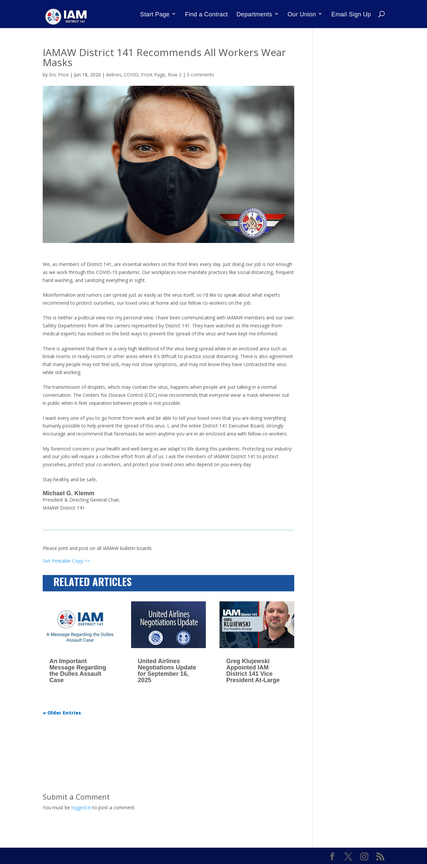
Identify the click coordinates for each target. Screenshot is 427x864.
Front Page (153, 74)
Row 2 (174, 74)
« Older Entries (62, 712)
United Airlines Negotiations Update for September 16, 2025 (167, 670)
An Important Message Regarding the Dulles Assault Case (77, 670)
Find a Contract (206, 14)
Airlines (113, 74)
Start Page (155, 14)
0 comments (200, 74)
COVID (131, 74)
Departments (254, 14)
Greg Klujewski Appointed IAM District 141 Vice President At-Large (253, 670)
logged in (81, 807)
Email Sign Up (351, 14)
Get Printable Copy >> (66, 561)
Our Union (302, 14)
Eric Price (59, 74)
